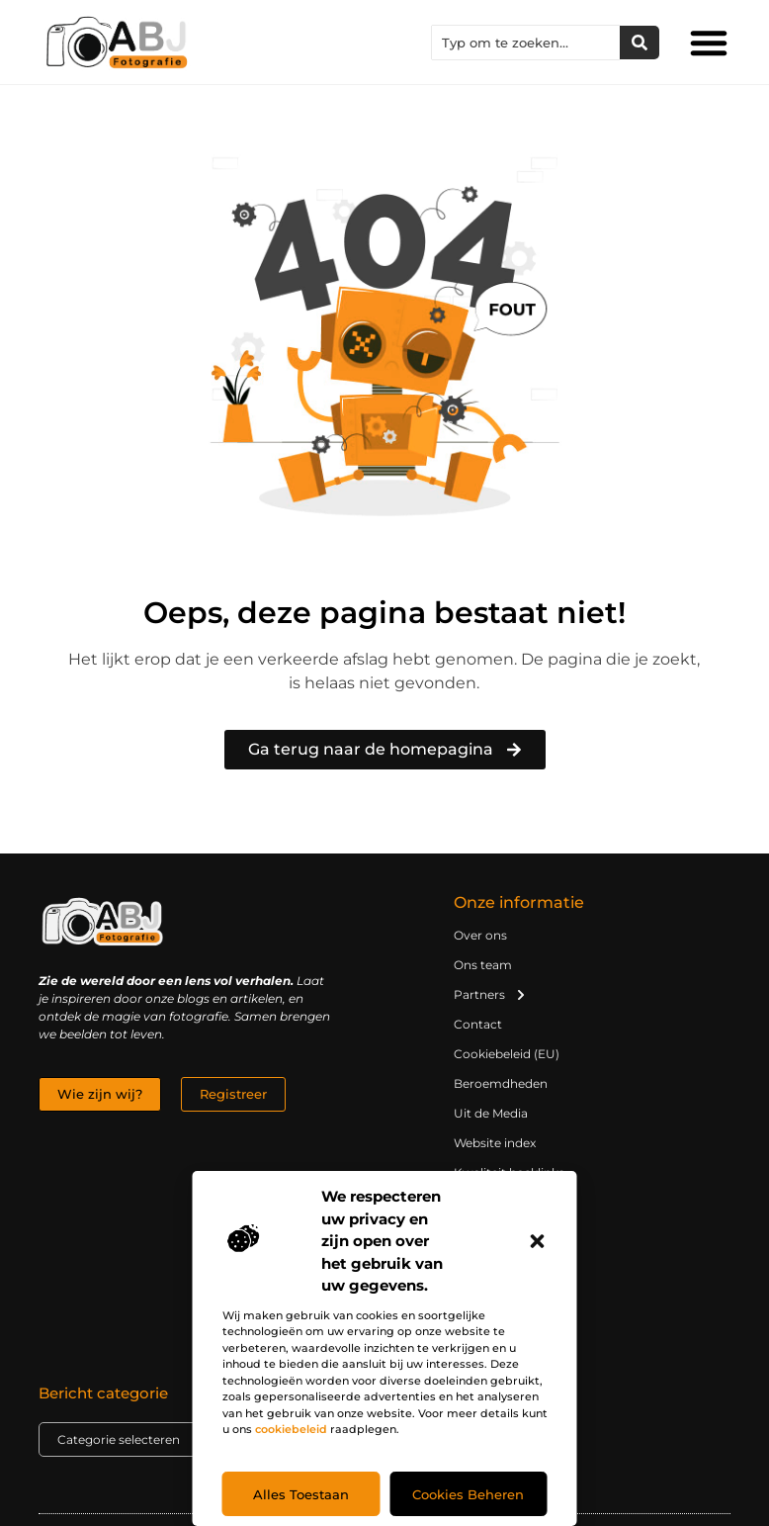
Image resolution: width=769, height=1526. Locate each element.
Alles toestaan (301, 1494)
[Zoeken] (639, 42)
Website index (495, 1142)
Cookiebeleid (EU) (506, 1053)
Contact (478, 1024)
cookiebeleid (291, 1429)
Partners (490, 995)
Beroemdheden (501, 1083)
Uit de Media (491, 1113)
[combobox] (526, 42)
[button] (538, 1241)
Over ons (480, 935)
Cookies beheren (468, 1494)
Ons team (483, 964)
